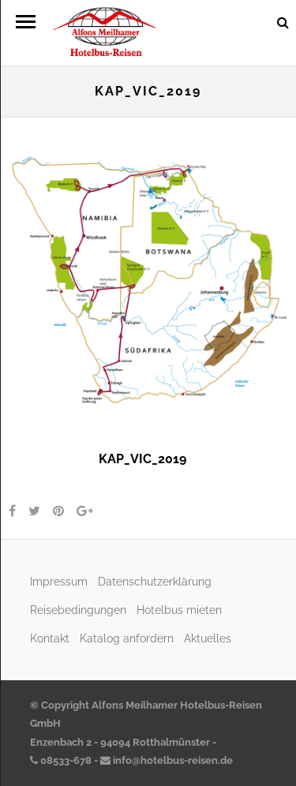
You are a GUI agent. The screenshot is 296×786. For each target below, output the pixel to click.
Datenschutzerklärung (155, 581)
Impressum (59, 581)
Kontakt (49, 638)
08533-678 (61, 760)
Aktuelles (207, 638)
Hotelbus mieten (179, 609)
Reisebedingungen (78, 609)
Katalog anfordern (127, 638)
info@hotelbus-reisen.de (166, 760)
